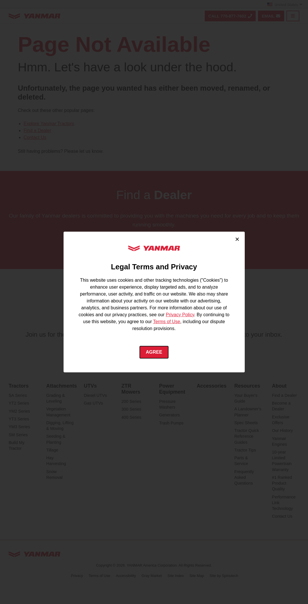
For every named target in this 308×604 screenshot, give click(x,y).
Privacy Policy (180, 314)
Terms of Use (166, 321)
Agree (154, 352)
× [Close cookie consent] (237, 239)
